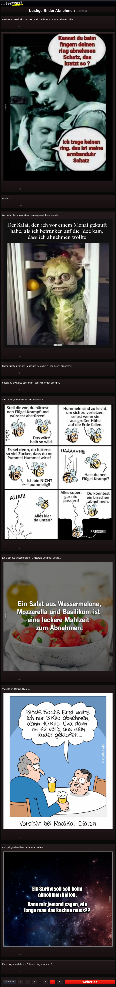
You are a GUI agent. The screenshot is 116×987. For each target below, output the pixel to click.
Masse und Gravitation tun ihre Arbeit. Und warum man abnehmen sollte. (37, 19)
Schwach (13, 26)
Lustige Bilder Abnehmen (52, 10)
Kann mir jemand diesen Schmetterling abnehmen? (27, 964)
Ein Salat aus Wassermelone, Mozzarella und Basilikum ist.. (31, 558)
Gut (5, 26)
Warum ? (6, 198)
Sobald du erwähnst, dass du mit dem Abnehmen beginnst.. (31, 382)
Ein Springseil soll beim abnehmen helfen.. (23, 847)
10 (60, 981)
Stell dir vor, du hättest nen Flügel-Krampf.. (23, 399)
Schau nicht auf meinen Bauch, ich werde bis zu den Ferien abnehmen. (37, 366)
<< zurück (9, 981)
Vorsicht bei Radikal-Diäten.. (16, 689)
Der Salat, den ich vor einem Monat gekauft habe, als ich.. (30, 215)
